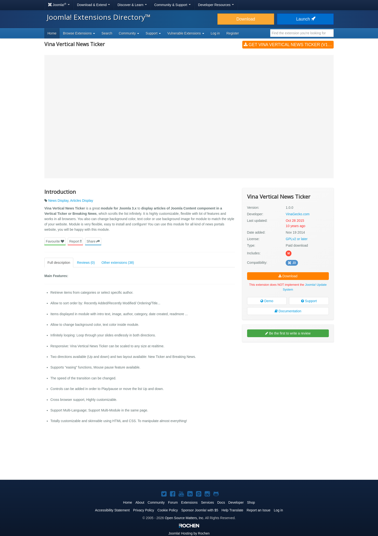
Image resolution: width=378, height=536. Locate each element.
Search (106, 33)
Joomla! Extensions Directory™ (99, 17)
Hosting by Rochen (188, 533)
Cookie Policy (167, 510)
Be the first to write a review (287, 333)
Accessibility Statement (112, 510)
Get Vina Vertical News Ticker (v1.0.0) (289, 44)
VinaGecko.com (298, 214)
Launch (305, 19)
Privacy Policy (143, 510)
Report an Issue (258, 510)
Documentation (288, 311)
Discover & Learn (132, 5)
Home (51, 33)
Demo (266, 301)
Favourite (55, 241)
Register (232, 33)
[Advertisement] (288, 377)
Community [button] (129, 33)
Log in (215, 33)
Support (309, 301)
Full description (58, 263)
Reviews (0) (86, 263)
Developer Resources (216, 5)
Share (93, 241)
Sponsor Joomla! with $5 (199, 510)
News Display (58, 200)
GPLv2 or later (296, 239)
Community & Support (172, 5)
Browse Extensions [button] (79, 33)
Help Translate (232, 510)
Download (245, 19)
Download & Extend (93, 5)
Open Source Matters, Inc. (184, 518)
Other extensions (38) (117, 263)
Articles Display (81, 200)
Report (75, 241)
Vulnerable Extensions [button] (185, 33)
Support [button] (153, 33)
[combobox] (302, 33)
